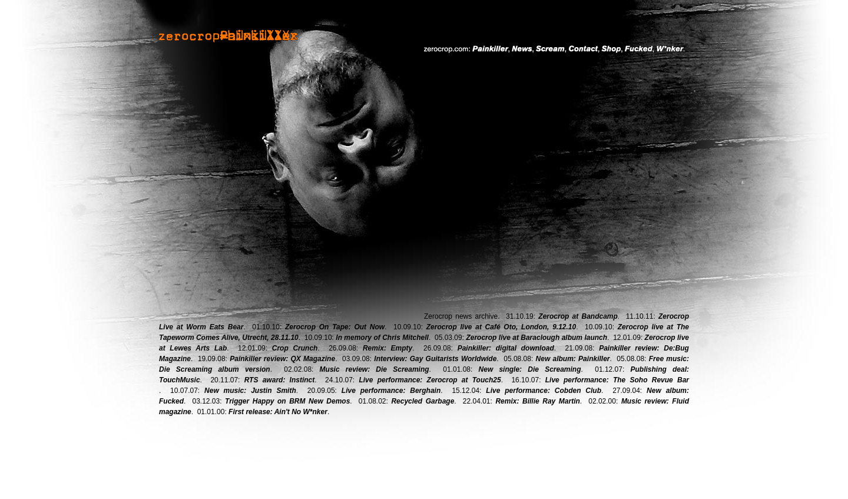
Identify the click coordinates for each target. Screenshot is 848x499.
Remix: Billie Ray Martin (537, 401)
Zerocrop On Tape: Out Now (335, 327)
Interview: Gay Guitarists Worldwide (435, 359)
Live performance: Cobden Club (543, 390)
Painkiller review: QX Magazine (282, 359)
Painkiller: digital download (506, 348)
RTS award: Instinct (279, 380)
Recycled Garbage (422, 401)
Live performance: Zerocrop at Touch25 (430, 380)
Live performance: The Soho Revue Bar (617, 380)
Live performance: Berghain (391, 390)
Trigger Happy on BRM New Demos (287, 401)
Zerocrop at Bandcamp (578, 316)
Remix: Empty (387, 348)
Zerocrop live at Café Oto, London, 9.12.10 (501, 327)
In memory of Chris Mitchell (382, 337)
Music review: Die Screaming (374, 369)
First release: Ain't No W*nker (277, 412)
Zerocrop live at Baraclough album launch (536, 337)
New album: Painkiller (573, 359)
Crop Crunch (295, 348)
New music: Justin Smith (250, 390)
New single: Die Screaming (530, 369)
